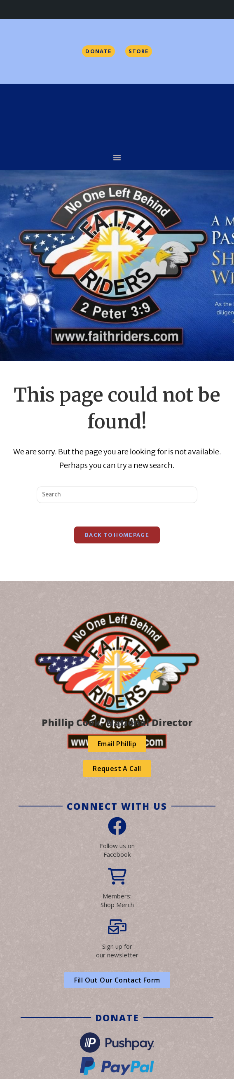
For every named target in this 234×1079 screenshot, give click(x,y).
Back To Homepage (117, 536)
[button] (117, 157)
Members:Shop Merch (117, 901)
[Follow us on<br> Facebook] (117, 827)
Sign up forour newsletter (117, 952)
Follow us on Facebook (117, 851)
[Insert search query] (117, 495)
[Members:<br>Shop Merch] (117, 878)
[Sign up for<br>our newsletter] (117, 928)
